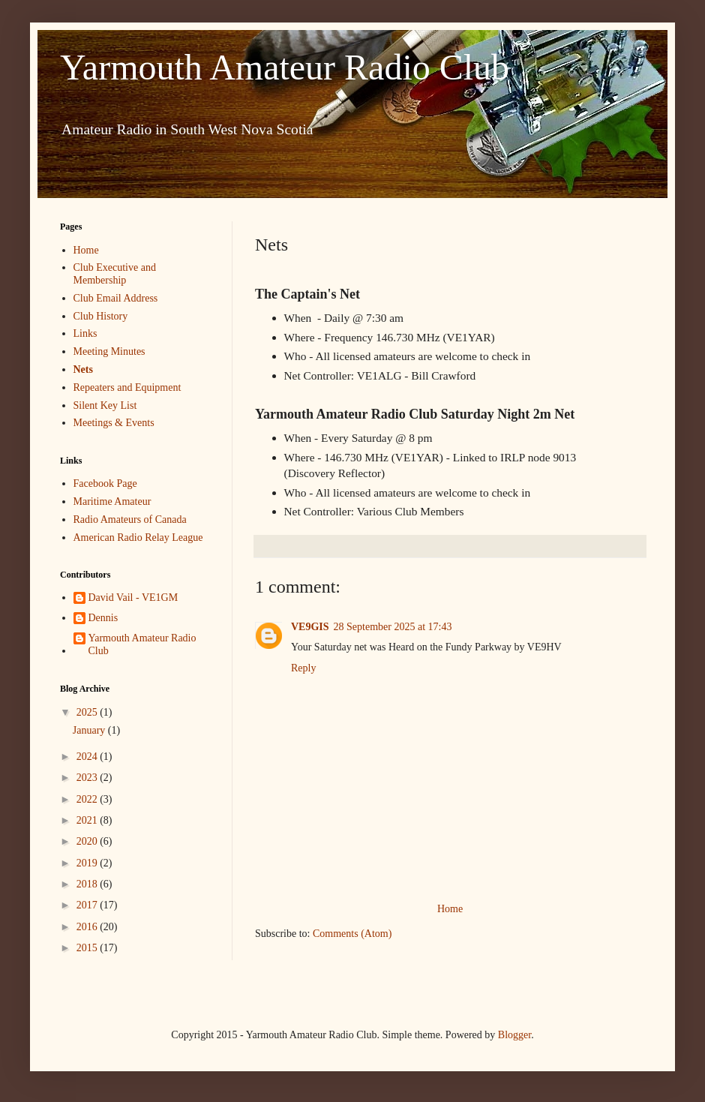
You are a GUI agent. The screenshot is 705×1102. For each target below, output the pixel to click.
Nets (83, 369)
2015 (88, 947)
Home (450, 908)
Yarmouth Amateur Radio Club (284, 67)
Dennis (103, 617)
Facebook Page (105, 483)
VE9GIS (310, 626)
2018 (88, 884)
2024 (88, 756)
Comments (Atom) (352, 933)
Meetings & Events (114, 422)
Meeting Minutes (110, 351)
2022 (88, 799)
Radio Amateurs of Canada (130, 519)
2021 (88, 820)
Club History (101, 316)
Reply (303, 668)
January (90, 730)
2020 (88, 841)
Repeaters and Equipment (128, 387)
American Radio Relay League (138, 537)
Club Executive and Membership (115, 274)
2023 (88, 777)
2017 (88, 905)
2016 (88, 926)
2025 (88, 712)
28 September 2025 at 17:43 (393, 626)
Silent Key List (105, 405)
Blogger (514, 1034)
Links (86, 333)
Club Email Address (116, 298)
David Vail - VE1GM (133, 597)
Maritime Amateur (113, 501)
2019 (88, 863)
